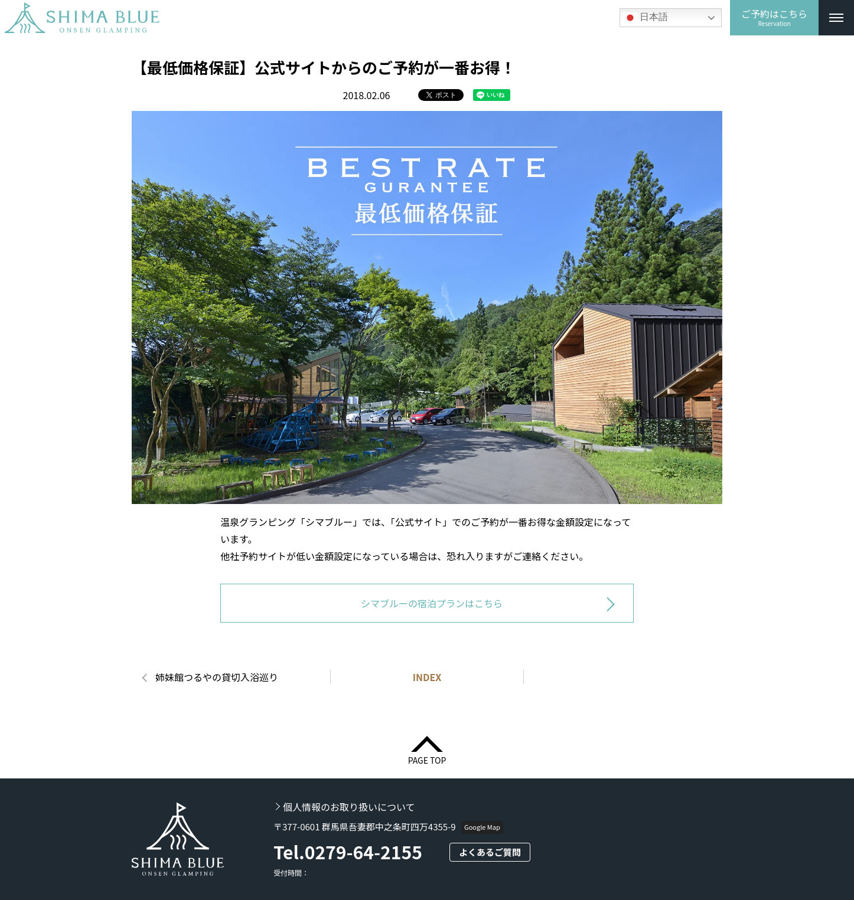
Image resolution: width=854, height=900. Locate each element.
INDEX (427, 677)
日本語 (645, 18)
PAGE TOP (427, 759)
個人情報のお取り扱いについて (349, 806)
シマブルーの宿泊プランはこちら (432, 603)
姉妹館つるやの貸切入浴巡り (216, 677)
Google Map (482, 827)
